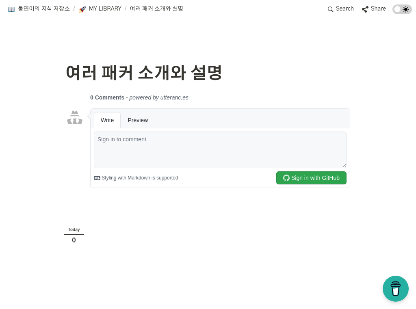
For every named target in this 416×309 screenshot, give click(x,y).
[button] (38, 9)
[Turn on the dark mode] (402, 12)
